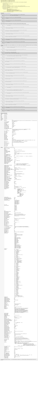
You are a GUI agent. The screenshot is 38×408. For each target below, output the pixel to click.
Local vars (4, 61)
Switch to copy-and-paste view (7, 13)
